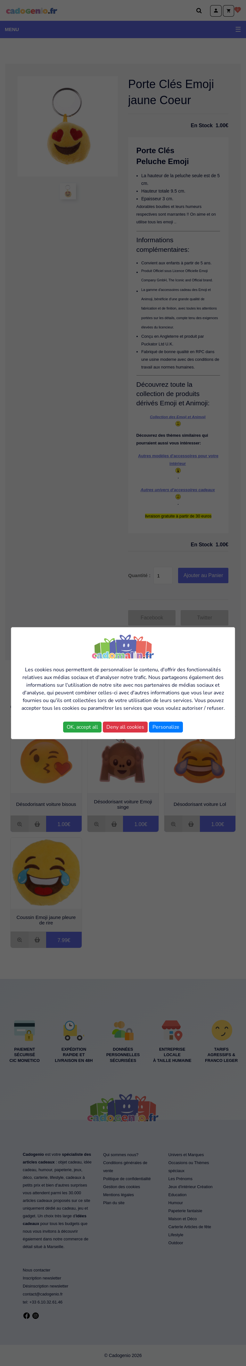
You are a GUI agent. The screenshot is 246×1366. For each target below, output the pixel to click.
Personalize (165, 727)
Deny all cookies (125, 727)
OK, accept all (82, 727)
